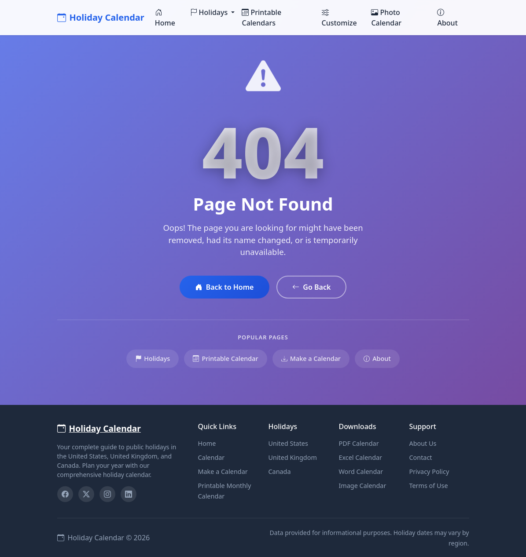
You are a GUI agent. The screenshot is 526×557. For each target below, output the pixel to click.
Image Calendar (362, 485)
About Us (422, 443)
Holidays (152, 358)
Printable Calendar (225, 358)
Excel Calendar (360, 457)
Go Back (311, 287)
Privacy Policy (429, 471)
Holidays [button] (210, 12)
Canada (279, 471)
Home (165, 17)
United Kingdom (292, 457)
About (447, 17)
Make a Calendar (311, 358)
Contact (420, 457)
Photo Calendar (386, 17)
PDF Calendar (358, 443)
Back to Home (224, 287)
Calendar (211, 457)
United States (288, 443)
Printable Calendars (261, 17)
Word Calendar (360, 471)
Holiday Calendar (100, 17)
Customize (339, 17)
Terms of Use (428, 485)
